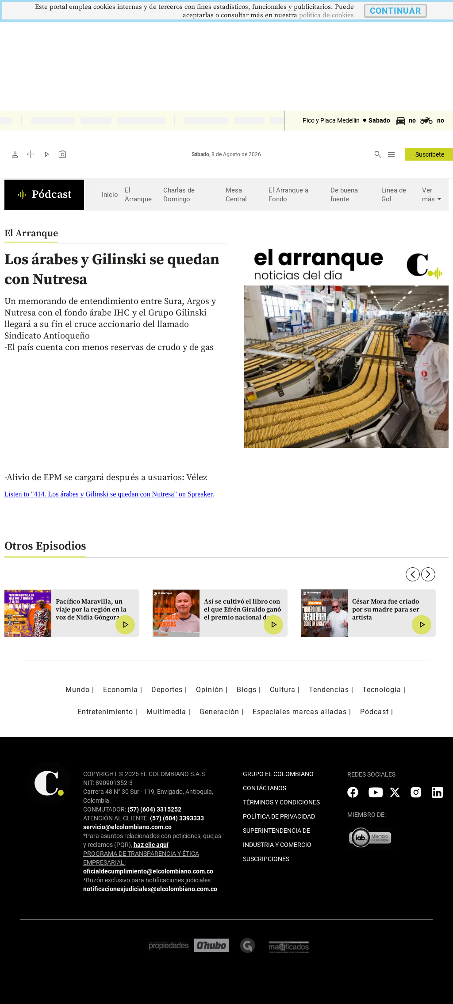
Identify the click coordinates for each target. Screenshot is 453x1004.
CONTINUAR (395, 11)
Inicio (110, 195)
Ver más (433, 195)
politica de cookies (326, 15)
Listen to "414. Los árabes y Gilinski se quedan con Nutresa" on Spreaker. (109, 494)
